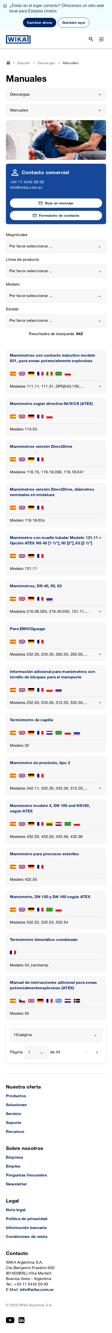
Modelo (12, 284)
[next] (97, 1052)
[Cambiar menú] (101, 39)
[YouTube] (10, 1320)
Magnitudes (16, 235)
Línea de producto (22, 259)
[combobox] (56, 246)
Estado (12, 309)
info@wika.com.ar (26, 187)
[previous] (87, 1052)
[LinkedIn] (22, 1320)
